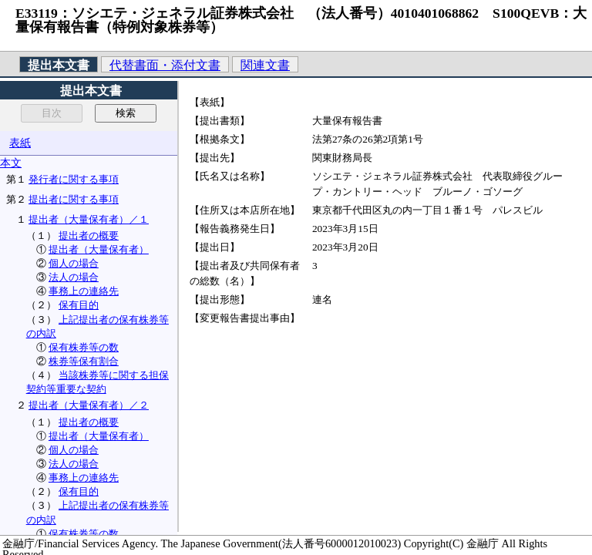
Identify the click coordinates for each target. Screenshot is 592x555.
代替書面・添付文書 (164, 65)
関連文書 (265, 65)
